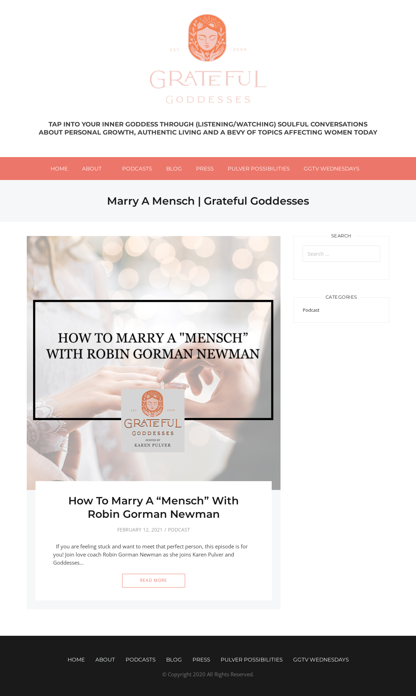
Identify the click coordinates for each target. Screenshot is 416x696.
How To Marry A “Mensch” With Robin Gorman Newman (153, 507)
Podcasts (137, 168)
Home (59, 168)
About (92, 168)
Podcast (179, 529)
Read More (153, 580)
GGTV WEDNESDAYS (331, 168)
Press (205, 168)
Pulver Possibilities (259, 168)
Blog (174, 168)
